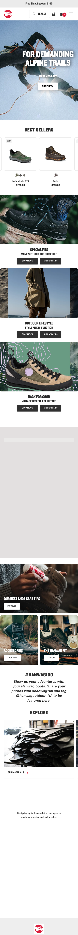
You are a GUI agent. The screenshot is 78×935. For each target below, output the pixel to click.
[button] (62, 14)
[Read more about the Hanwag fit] (51, 658)
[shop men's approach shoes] (27, 408)
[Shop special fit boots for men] (27, 261)
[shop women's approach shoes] (50, 408)
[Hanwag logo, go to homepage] (8, 14)
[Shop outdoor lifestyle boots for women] (50, 334)
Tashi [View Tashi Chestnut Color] (55, 181)
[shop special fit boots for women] (50, 261)
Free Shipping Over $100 (38, 3)
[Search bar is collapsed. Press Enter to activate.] (39, 14)
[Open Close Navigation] (71, 14)
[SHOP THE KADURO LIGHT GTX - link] (39, 440)
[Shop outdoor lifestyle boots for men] (27, 334)
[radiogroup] (20, 175)
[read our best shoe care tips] (12, 606)
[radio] (17, 175)
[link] (20, 163)
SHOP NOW (48, 86)
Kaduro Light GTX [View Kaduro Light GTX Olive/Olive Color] (20, 181)
